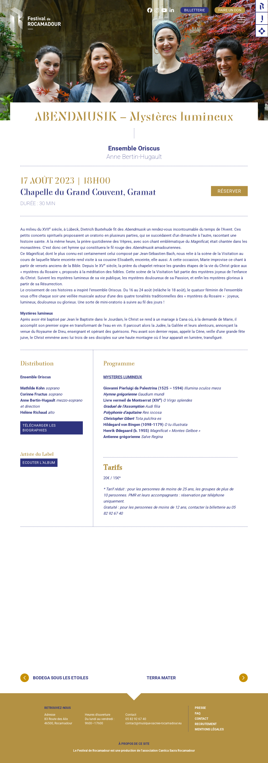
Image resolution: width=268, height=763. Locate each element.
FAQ (197, 713)
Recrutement (206, 724)
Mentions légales (209, 729)
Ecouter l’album (39, 463)
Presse (200, 708)
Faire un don (229, 10)
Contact (201, 719)
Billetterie (194, 10)
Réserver (229, 190)
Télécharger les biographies (39, 427)
